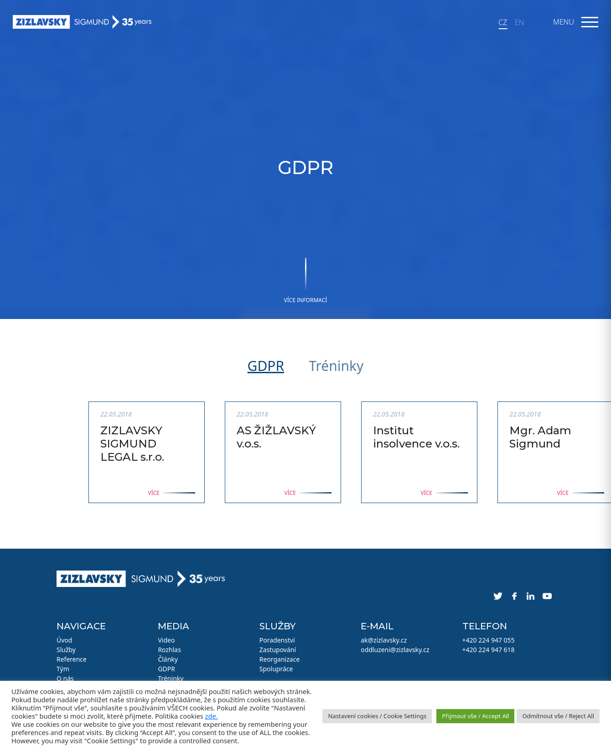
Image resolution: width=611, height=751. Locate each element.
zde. (211, 715)
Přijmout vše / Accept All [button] (475, 716)
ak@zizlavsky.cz (384, 640)
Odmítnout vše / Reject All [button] (558, 716)
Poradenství (277, 640)
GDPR (266, 365)
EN (519, 22)
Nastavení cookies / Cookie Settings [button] (377, 716)
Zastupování (277, 649)
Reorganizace (279, 659)
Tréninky (336, 365)
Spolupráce (276, 668)
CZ (502, 22)
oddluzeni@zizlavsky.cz (395, 649)
